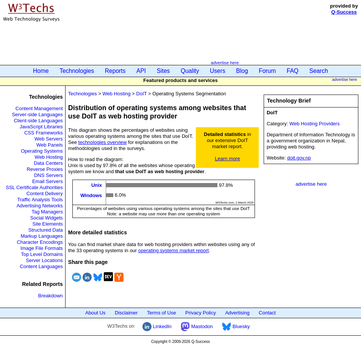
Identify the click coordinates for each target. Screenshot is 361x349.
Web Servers (48, 139)
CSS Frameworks (43, 133)
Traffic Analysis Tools (40, 199)
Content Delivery (45, 193)
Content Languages (41, 266)
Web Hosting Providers (314, 123)
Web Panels (49, 145)
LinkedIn (157, 326)
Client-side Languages (38, 120)
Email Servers (47, 181)
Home (41, 71)
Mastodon (197, 326)
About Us (95, 313)
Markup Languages (41, 236)
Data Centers (48, 163)
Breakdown (50, 295)
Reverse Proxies (45, 169)
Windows (91, 195)
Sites (163, 71)
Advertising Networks (40, 205)
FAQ (292, 71)
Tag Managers (47, 212)
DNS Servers (48, 175)
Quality (190, 71)
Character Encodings (40, 242)
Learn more (227, 158)
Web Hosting (49, 157)
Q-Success (344, 12)
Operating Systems (42, 151)
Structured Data (45, 230)
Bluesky (236, 326)
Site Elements (48, 224)
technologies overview (102, 142)
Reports (115, 71)
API (141, 71)
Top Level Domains (42, 254)
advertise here (225, 62)
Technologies (76, 71)
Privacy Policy (200, 313)
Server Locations (44, 260)
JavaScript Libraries (41, 126)
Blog (242, 71)
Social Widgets (46, 218)
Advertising (237, 313)
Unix (96, 185)
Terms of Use (161, 313)
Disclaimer (126, 313)
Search (318, 71)
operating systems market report (173, 250)
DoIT (141, 93)
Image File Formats (41, 248)
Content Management (39, 108)
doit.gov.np (299, 158)
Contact (267, 313)
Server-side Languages (37, 114)
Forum (267, 71)
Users (217, 71)
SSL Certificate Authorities (34, 187)
